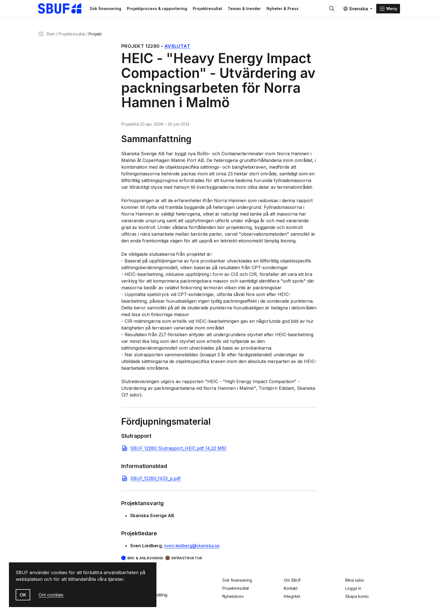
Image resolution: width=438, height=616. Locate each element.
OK (23, 595)
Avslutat (177, 47)
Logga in (353, 588)
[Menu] (388, 9)
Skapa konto (357, 596)
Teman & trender (247, 8)
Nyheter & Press (285, 8)
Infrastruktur (187, 559)
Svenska (355, 9)
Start (50, 34)
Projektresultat (210, 8)
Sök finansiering (237, 580)
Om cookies (51, 595)
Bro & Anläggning (145, 559)
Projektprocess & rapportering (160, 8)
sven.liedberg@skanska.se (192, 546)
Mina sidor (354, 580)
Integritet (292, 596)
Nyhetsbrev (233, 596)
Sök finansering (108, 8)
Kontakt (290, 588)
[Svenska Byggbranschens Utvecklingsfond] (64, 9)
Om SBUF (292, 580)
